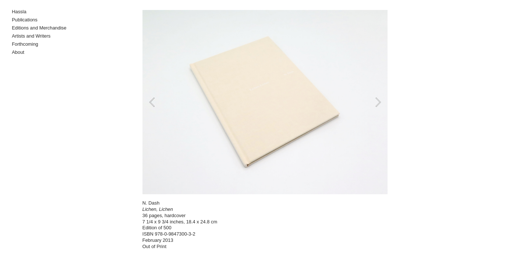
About (18, 52)
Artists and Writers (31, 36)
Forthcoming (25, 44)
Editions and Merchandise (39, 28)
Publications (24, 19)
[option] (265, 102)
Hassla (19, 11)
